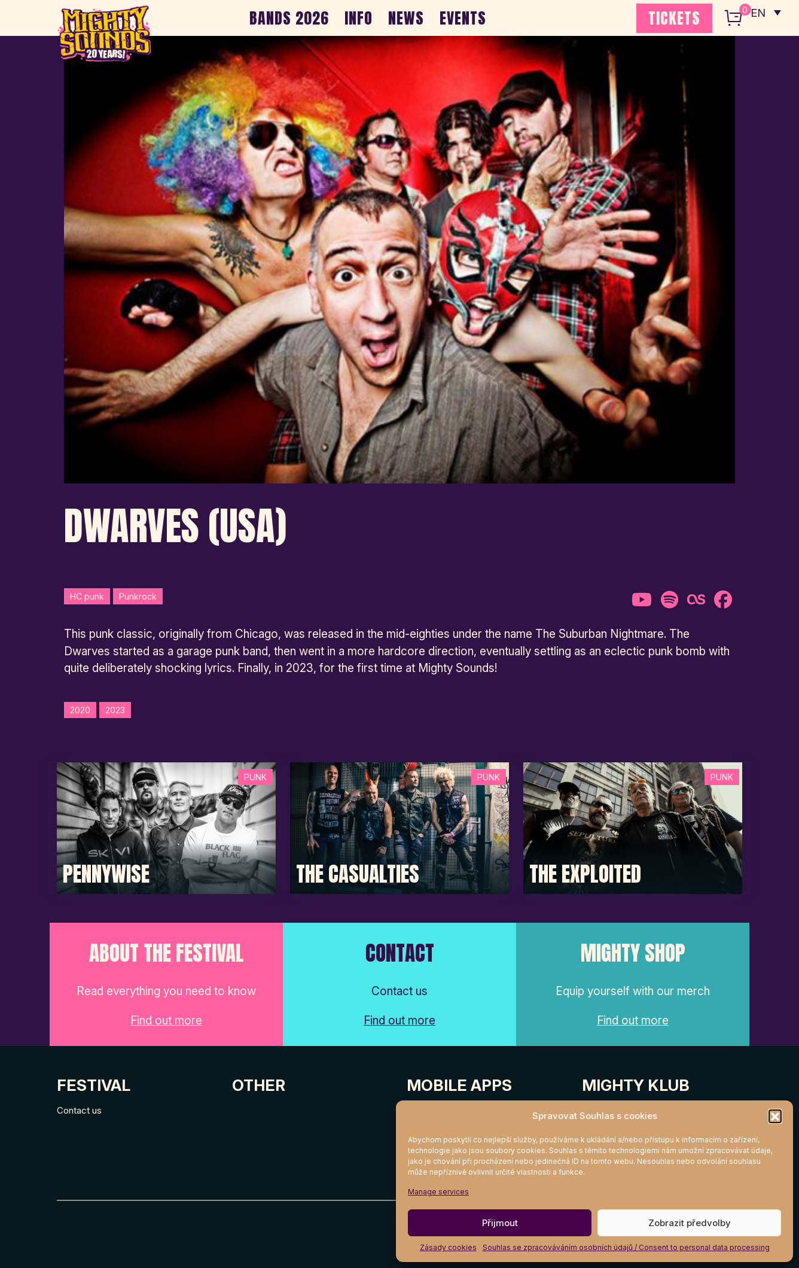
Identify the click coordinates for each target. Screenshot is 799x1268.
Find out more (166, 1020)
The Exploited (585, 874)
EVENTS (463, 18)
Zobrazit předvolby (689, 1223)
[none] (765, 12)
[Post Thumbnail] (166, 827)
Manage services (438, 1191)
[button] (775, 1116)
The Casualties (357, 874)
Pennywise (106, 874)
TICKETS (674, 18)
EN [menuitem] (757, 12)
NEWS (406, 18)
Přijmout (500, 1223)
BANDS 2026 (289, 18)
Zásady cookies (448, 1247)
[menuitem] (765, 12)
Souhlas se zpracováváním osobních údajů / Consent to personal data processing (626, 1247)
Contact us (79, 1110)
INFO (358, 18)
